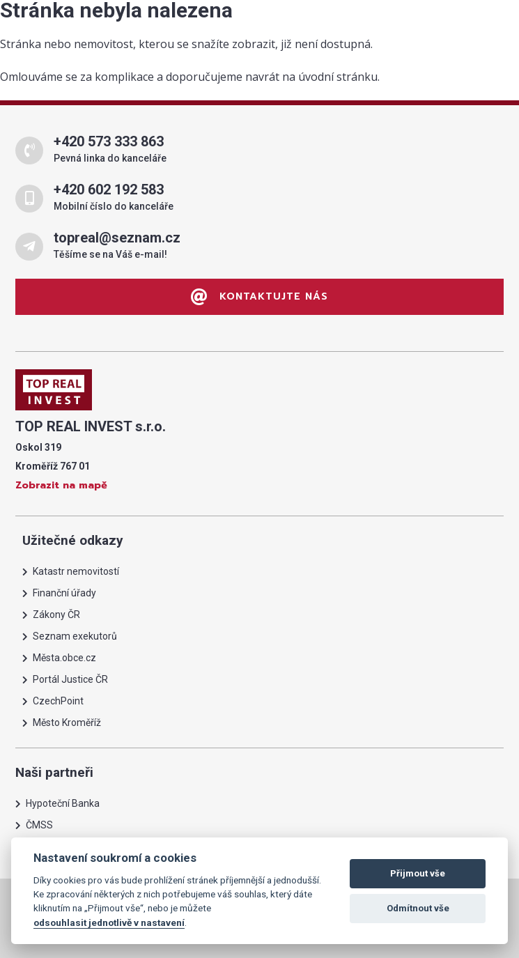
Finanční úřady (64, 592)
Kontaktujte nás (259, 296)
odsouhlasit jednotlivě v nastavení (109, 922)
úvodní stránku (338, 76)
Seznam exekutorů (75, 636)
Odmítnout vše (418, 908)
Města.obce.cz (64, 657)
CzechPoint (58, 700)
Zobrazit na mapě (61, 485)
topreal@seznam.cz (117, 237)
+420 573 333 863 (109, 141)
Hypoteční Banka (63, 803)
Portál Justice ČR (70, 679)
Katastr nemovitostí (76, 571)
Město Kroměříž (67, 722)
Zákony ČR (56, 614)
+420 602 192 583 (109, 189)
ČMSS (39, 824)
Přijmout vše (417, 873)
